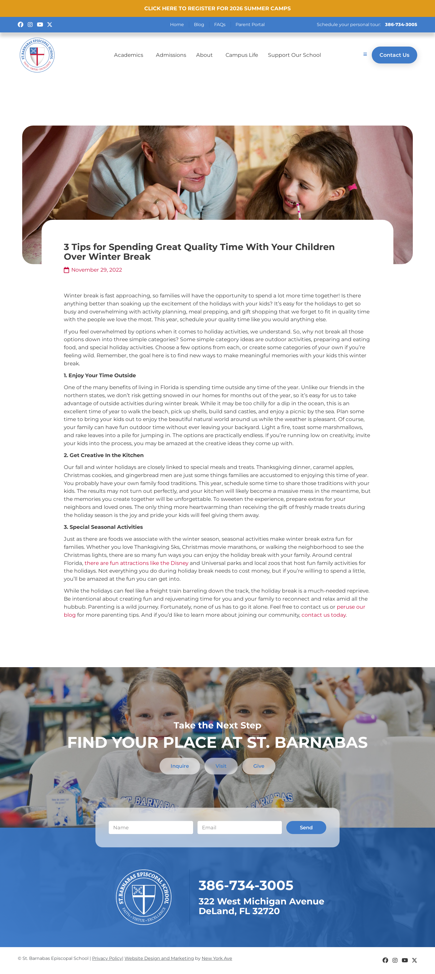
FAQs (220, 24)
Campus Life (242, 55)
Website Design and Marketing (159, 958)
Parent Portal (250, 24)
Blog (199, 24)
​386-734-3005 (246, 886)
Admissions (171, 55)
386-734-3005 (401, 24)
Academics (130, 55)
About (206, 55)
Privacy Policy (107, 958)
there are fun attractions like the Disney (135, 563)
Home (177, 24)
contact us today (324, 614)
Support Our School (294, 55)
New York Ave (217, 958)
